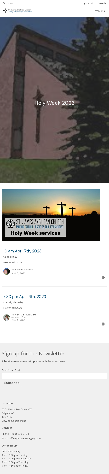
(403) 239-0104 (20, 433)
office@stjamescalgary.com (25, 438)
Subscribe (12, 383)
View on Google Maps (14, 420)
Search (102, 3)
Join (92, 3)
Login (84, 3)
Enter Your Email (11, 370)
